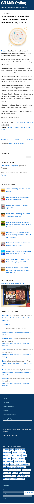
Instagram (7, 494)
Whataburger (7, 478)
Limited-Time (25, 127)
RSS (5, 498)
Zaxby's (22, 478)
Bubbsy (5, 315)
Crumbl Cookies (13, 127)
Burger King (7, 452)
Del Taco (14, 458)
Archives (6, 402)
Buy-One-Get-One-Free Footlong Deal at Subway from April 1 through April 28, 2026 (18, 235)
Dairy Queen (7, 458)
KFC (4, 467)
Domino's (21, 458)
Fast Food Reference (10, 415)
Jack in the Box (14, 464)
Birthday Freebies (9, 406)
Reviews (7, 7)
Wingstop (15, 478)
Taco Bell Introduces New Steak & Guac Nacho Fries (17, 332)
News (2, 7)
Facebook (6, 485)
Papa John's (7, 473)
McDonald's (7, 470)
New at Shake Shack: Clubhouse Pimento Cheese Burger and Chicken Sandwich (19, 224)
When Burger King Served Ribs (12, 283)
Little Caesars (21, 467)
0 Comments (28, 122)
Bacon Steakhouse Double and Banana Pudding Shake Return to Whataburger (17, 270)
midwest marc (7, 339)
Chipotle (6, 455)
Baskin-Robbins (20, 449)
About (5, 398)
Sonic (27, 473)
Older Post (30, 139)
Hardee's (6, 464)
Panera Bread (26, 470)
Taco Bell (20, 476)
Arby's (12, 449)
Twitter (6, 490)
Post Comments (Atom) (16, 143)
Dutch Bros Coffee (19, 461)
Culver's (24, 455)
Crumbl (3, 51)
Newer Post (4, 139)
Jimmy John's (25, 464)
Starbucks (6, 476)
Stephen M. (6, 324)
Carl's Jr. (14, 452)
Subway (13, 476)
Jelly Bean (6, 350)
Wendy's (26, 476)
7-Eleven (6, 449)
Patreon (3, 175)
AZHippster (6, 370)
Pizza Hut (15, 473)
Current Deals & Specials (19, 7)
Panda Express (16, 470)
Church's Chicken (15, 455)
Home (17, 139)
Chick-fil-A (22, 452)
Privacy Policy (8, 419)
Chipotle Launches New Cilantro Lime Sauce (14, 318)
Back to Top (29, 492)
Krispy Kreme (11, 467)
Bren (4, 361)
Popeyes (21, 473)
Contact (6, 410)
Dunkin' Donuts (8, 461)
